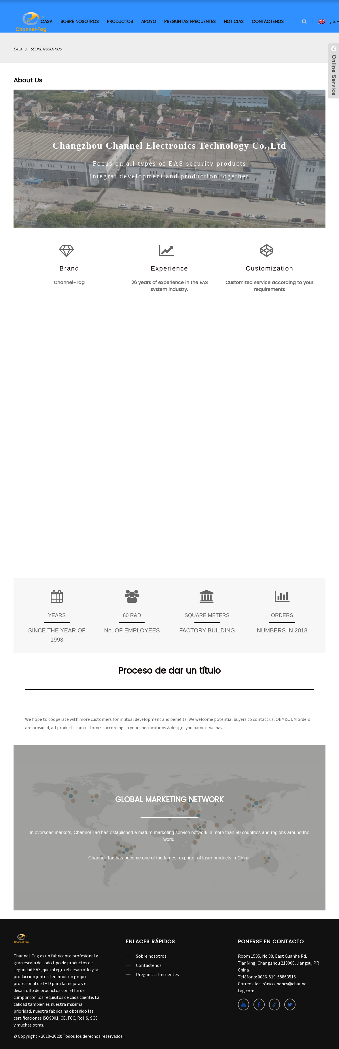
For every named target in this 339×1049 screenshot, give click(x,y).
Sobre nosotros (79, 20)
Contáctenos (268, 20)
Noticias (234, 20)
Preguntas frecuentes (190, 20)
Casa (18, 48)
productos (120, 20)
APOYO (148, 20)
